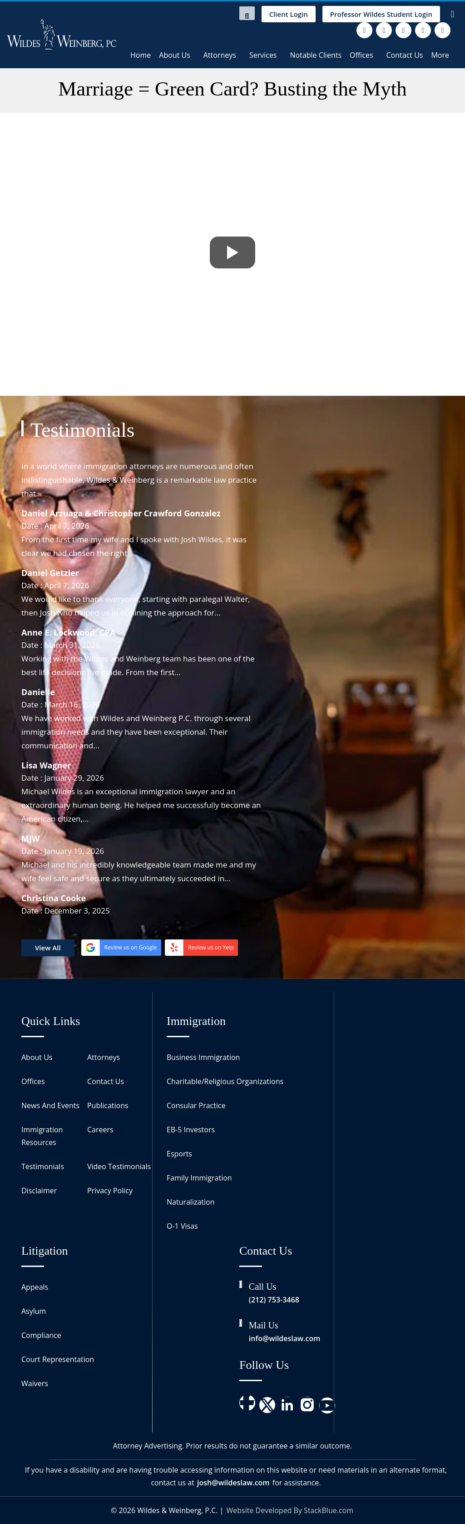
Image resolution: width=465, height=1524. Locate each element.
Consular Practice (196, 1105)
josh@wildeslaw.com (233, 1483)
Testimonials (42, 1166)
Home (140, 55)
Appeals (34, 1287)
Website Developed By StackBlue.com (290, 1510)
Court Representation (57, 1359)
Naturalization (191, 1202)
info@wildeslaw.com (285, 1338)
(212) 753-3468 (274, 1300)
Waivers (34, 1383)
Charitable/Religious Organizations (225, 1081)
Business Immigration (203, 1057)
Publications (108, 1105)
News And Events (50, 1105)
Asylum (33, 1311)
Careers (100, 1130)
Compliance (41, 1335)
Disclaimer (39, 1191)
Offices (361, 55)
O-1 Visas (182, 1226)
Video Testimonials (119, 1166)
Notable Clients (316, 55)
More (440, 55)
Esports (179, 1154)
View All (48, 947)
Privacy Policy (110, 1191)
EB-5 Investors (191, 1130)
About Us (174, 55)
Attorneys (219, 55)
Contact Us (404, 55)
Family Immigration (199, 1178)
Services (263, 55)
